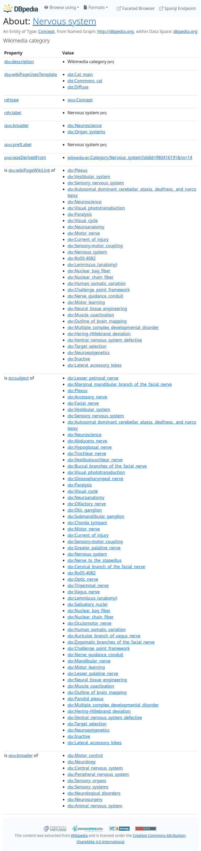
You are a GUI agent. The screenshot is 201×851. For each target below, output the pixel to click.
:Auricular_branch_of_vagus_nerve (104, 636)
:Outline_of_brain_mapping (97, 321)
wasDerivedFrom (25, 157)
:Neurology (82, 762)
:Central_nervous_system (95, 768)
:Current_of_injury (88, 239)
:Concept (80, 100)
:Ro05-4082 (82, 258)
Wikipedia (79, 835)
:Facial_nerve (83, 403)
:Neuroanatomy (86, 227)
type (11, 100)
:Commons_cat (85, 81)
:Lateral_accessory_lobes (95, 365)
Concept (46, 31)
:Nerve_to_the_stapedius (95, 560)
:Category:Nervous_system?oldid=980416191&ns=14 (130, 157)
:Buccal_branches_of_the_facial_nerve (107, 466)
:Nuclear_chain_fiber (91, 277)
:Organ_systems (86, 132)
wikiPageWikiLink (29, 170)
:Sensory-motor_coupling (95, 246)
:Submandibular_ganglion (96, 516)
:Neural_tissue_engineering (97, 308)
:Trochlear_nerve (87, 453)
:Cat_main (80, 74)
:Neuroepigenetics (88, 352)
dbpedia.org (185, 31)
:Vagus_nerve (84, 592)
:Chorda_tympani (87, 522)
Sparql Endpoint (177, 8)
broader (16, 125)
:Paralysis (80, 214)
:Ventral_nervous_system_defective (105, 340)
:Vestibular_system (89, 176)
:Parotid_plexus (85, 698)
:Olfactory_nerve (87, 504)
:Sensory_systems (88, 787)
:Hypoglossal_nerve (90, 447)
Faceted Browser (136, 8)
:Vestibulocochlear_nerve (95, 460)
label (12, 113)
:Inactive (79, 359)
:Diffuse (78, 87)
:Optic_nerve (83, 579)
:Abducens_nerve (87, 441)
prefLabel (17, 144)
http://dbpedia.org (115, 31)
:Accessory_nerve (87, 397)
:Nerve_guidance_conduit (95, 296)
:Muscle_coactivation (91, 315)
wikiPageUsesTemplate (30, 74)
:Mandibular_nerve (89, 661)
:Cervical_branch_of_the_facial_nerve (106, 566)
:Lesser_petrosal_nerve (93, 378)
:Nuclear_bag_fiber (89, 271)
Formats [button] (94, 7)
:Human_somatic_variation (97, 283)
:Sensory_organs (87, 780)
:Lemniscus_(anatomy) (92, 264)
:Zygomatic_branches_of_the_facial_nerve (111, 642)
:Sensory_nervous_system (96, 183)
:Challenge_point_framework (99, 290)
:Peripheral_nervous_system (98, 774)
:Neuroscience (85, 125)
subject (18, 378)
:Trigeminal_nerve (88, 585)
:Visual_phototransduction (96, 208)
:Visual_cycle (83, 220)
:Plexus (77, 170)
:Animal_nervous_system (95, 806)
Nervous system (64, 21)
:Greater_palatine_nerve (94, 548)
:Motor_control (85, 755)
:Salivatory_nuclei (88, 604)
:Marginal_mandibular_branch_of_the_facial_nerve (120, 384)
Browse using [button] (60, 7)
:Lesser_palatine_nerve (93, 673)
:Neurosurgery (85, 799)
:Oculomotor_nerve (89, 623)
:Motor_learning (86, 302)
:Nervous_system (87, 252)
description (19, 61)
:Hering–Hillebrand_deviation (99, 334)
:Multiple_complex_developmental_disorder (113, 327)
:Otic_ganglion (85, 510)
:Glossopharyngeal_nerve (95, 478)
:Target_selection (87, 346)
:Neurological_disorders (94, 793)
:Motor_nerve (84, 233)
